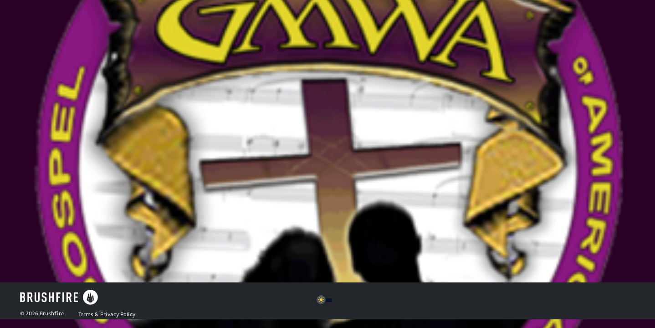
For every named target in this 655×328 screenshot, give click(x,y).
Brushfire (52, 314)
